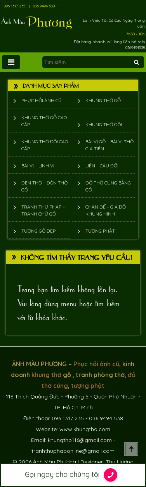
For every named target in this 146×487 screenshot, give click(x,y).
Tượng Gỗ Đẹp (38, 231)
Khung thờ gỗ (103, 100)
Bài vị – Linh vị (37, 166)
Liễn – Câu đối (101, 166)
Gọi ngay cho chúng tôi (73, 475)
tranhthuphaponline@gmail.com (73, 450)
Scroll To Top (131, 449)
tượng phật (87, 386)
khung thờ (46, 375)
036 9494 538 (44, 6)
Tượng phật (100, 231)
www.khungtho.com (84, 429)
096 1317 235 (14, 6)
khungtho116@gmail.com (80, 440)
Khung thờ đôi (103, 124)
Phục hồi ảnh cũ (41, 100)
